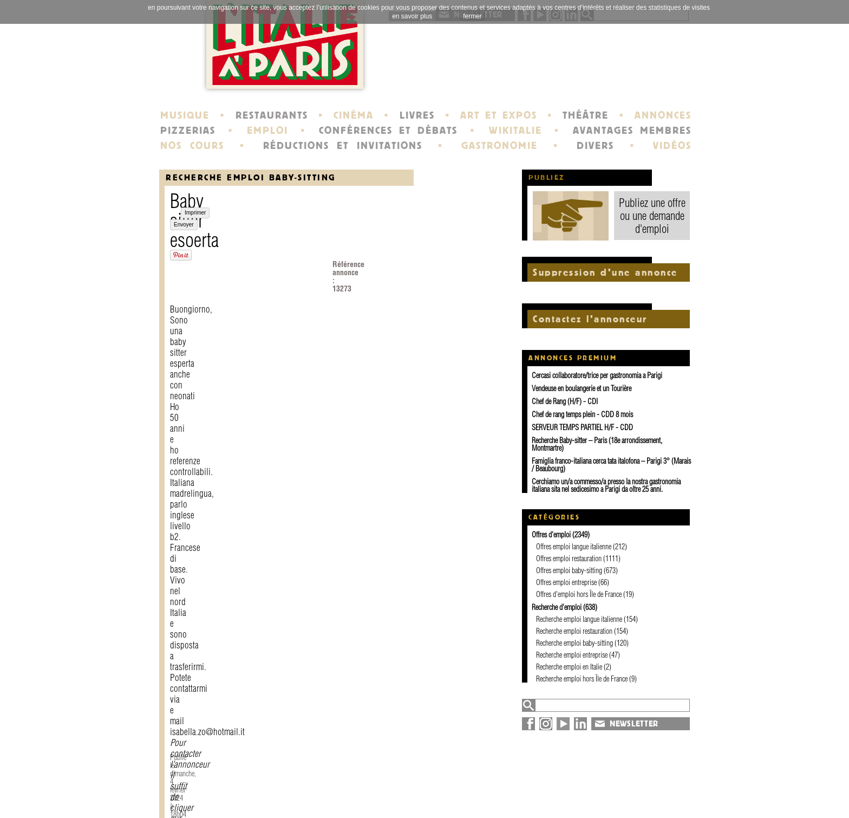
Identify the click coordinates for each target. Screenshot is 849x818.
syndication (606, 798)
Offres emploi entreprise (566, 582)
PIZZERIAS (187, 130)
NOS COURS (192, 145)
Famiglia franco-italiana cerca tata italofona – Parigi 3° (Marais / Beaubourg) (611, 464)
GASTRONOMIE (499, 145)
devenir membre (308, 798)
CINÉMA (354, 115)
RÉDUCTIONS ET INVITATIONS (342, 145)
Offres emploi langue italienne (573, 546)
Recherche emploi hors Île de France (582, 679)
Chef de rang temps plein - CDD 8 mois (582, 414)
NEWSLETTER (634, 723)
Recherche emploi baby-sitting (251, 177)
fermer (472, 16)
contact (289, 779)
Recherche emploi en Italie (569, 667)
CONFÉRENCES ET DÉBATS (388, 130)
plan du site (609, 789)
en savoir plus (412, 16)
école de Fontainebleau (425, 798)
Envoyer (228, 362)
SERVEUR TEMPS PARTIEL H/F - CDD (582, 427)
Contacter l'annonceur (402, 308)
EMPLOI (267, 130)
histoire (393, 779)
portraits (396, 789)
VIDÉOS (672, 145)
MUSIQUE (185, 115)
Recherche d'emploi (557, 607)
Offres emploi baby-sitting (569, 570)
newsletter (502, 779)
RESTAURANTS (272, 115)
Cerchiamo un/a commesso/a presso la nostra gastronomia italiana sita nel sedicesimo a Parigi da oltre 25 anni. (606, 485)
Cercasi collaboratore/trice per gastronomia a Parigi (597, 375)
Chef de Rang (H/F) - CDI (565, 401)
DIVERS (595, 145)
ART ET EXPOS (498, 115)
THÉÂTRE (586, 115)
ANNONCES (663, 115)
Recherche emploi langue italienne (579, 619)
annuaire (602, 779)
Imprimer (195, 362)
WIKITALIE (515, 130)
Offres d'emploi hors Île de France (579, 594)
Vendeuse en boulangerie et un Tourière (581, 388)
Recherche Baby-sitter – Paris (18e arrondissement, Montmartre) (597, 444)
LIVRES (417, 115)
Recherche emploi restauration (574, 631)
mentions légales (309, 789)
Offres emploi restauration (569, 558)
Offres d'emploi (551, 535)
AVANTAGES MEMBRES (632, 130)
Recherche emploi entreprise (572, 655)
